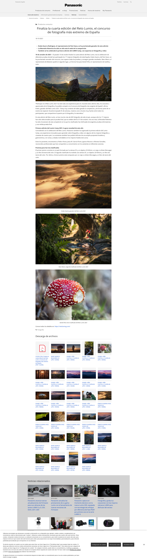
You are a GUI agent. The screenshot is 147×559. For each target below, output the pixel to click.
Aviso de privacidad (13, 551)
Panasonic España (20, 2)
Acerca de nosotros (33, 15)
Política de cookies (75, 549)
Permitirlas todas (128, 544)
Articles (48, 18)
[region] (73, 545)
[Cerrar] (144, 545)
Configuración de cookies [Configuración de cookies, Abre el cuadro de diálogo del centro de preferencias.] (99, 544)
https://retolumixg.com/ (62, 326)
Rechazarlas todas (115, 544)
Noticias (42, 18)
